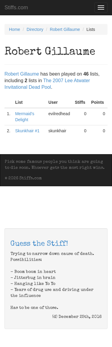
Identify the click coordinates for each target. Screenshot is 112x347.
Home (14, 29)
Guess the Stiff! (39, 244)
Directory (35, 29)
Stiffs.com (16, 7)
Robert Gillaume (65, 29)
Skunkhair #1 (27, 130)
